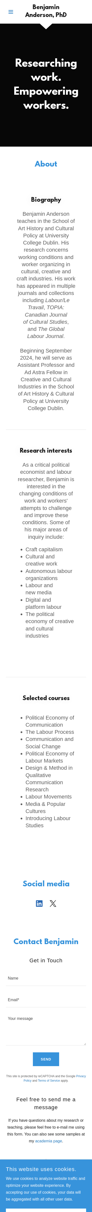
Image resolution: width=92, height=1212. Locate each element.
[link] (46, 12)
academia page (48, 1141)
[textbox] (46, 978)
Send (46, 1059)
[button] (12, 12)
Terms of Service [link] (49, 1080)
